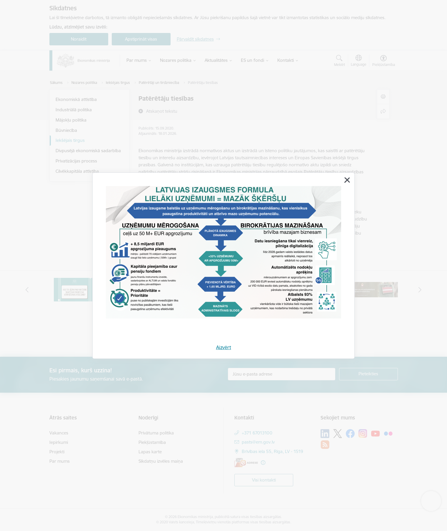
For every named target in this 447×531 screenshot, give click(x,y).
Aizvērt (223, 347)
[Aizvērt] (347, 180)
